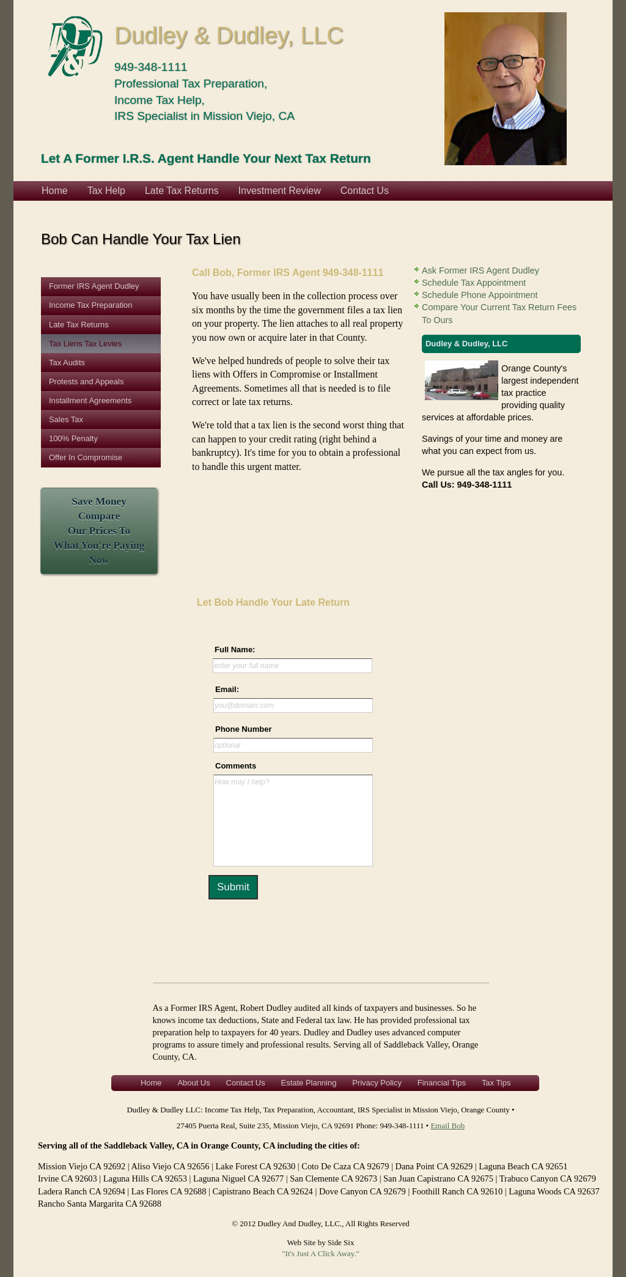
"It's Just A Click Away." (320, 1253)
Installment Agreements (90, 400)
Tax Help (106, 190)
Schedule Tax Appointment (474, 283)
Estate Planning (309, 1082)
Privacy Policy (377, 1082)
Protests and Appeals (86, 381)
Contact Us (365, 190)
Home (55, 190)
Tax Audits (67, 362)
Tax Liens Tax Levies (85, 343)
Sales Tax (66, 419)
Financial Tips (442, 1082)
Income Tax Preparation (91, 305)
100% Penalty (73, 438)
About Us (193, 1082)
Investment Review (279, 190)
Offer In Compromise (85, 457)
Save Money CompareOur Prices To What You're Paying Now (99, 531)
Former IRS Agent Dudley (94, 286)
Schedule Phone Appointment (480, 295)
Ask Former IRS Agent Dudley (480, 270)
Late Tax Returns (182, 190)
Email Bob (447, 1125)
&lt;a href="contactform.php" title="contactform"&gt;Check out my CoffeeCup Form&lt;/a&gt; (288, 777)
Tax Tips (496, 1082)
